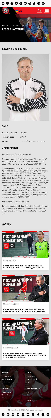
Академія (4, 398)
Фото (28, 392)
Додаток (29, 400)
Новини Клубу (6, 382)
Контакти (29, 398)
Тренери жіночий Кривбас (21, 26)
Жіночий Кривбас (7, 379)
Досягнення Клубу (32, 379)
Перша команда (6, 376)
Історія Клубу (31, 376)
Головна (5, 26)
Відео (28, 395)
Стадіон (29, 382)
